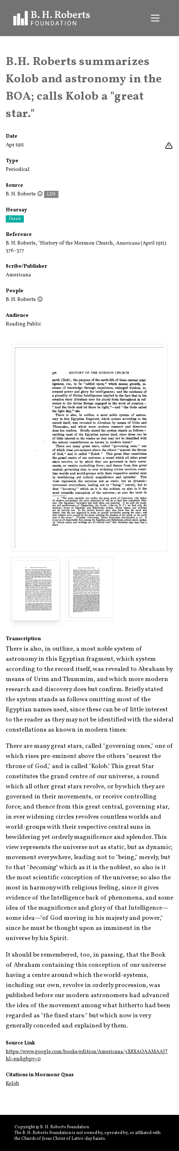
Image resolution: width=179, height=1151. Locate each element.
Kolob (12, 1083)
